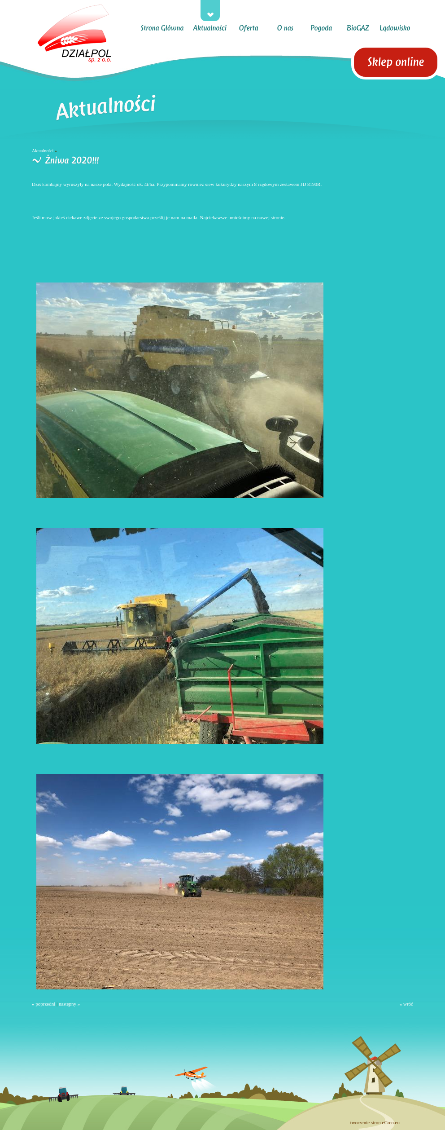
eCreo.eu (391, 1122)
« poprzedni (43, 1003)
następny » (69, 1003)
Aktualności (42, 150)
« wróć (406, 1003)
